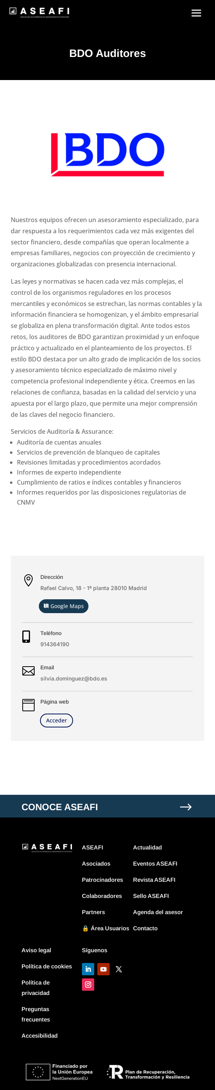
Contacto (145, 928)
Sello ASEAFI (151, 896)
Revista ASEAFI (154, 879)
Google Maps (67, 606)
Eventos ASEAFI (155, 863)
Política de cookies (47, 966)
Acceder (56, 720)
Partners (93, 912)
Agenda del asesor (158, 912)
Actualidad (147, 847)
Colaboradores (102, 896)
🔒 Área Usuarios (105, 928)
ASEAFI (92, 847)
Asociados (96, 863)
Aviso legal (36, 950)
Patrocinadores (102, 879)
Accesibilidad (40, 1035)
